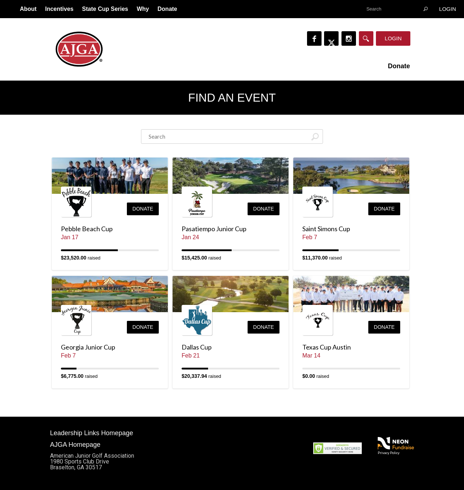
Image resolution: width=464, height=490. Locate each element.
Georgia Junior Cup (88, 347)
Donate (167, 9)
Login (447, 9)
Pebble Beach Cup (87, 229)
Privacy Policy (388, 452)
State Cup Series (105, 9)
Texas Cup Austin (326, 347)
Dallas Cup (197, 347)
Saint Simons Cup (326, 229)
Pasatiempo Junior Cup (214, 229)
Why (143, 9)
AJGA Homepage (75, 444)
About (28, 9)
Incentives (59, 9)
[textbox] (397, 9)
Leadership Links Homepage (91, 433)
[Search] (366, 38)
